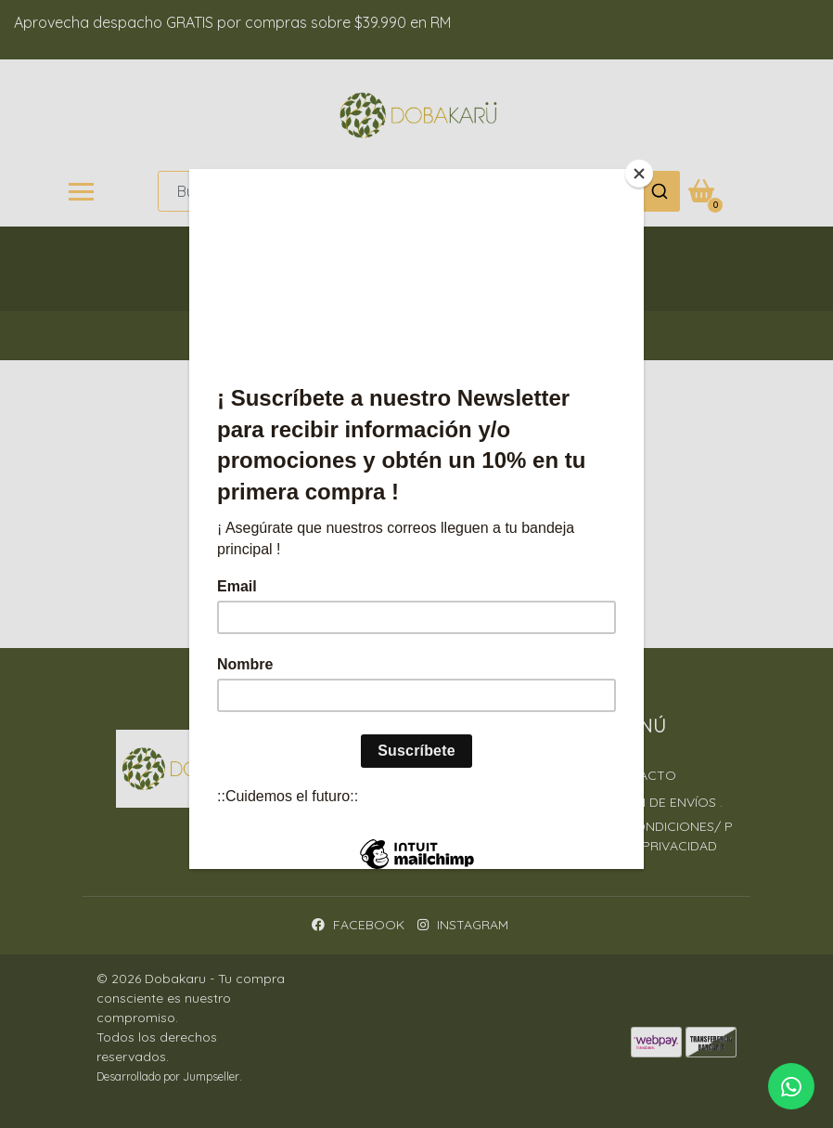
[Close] (639, 174)
